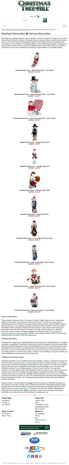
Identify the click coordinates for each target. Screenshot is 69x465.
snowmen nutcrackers (8, 333)
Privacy (37, 416)
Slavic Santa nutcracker (35, 363)
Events (37, 422)
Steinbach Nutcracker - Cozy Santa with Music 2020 (34, 238)
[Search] (32, 20)
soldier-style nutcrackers (52, 331)
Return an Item (40, 409)
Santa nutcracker (19, 363)
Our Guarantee (40, 414)
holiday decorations (21, 388)
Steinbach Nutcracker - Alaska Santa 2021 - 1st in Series (34, 70)
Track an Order (40, 400)
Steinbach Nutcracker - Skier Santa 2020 (34, 214)
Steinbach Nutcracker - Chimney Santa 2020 (34, 190)
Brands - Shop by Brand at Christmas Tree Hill (18, 29)
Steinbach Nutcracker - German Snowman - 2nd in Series (34, 310)
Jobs (36, 418)
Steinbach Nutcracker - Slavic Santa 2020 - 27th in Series (34, 262)
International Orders (41, 404)
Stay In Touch (6, 416)
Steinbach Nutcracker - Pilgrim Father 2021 (34, 142)
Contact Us (5, 402)
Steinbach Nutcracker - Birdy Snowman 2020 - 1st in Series (34, 94)
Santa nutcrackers (22, 333)
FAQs (37, 402)
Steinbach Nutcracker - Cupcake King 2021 (34, 166)
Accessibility (6, 404)
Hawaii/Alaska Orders (42, 407)
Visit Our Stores (40, 420)
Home (3, 29)
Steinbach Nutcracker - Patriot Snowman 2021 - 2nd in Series (34, 118)
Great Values (6, 414)
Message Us (6, 400)
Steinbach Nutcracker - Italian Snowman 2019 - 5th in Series (34, 286)
